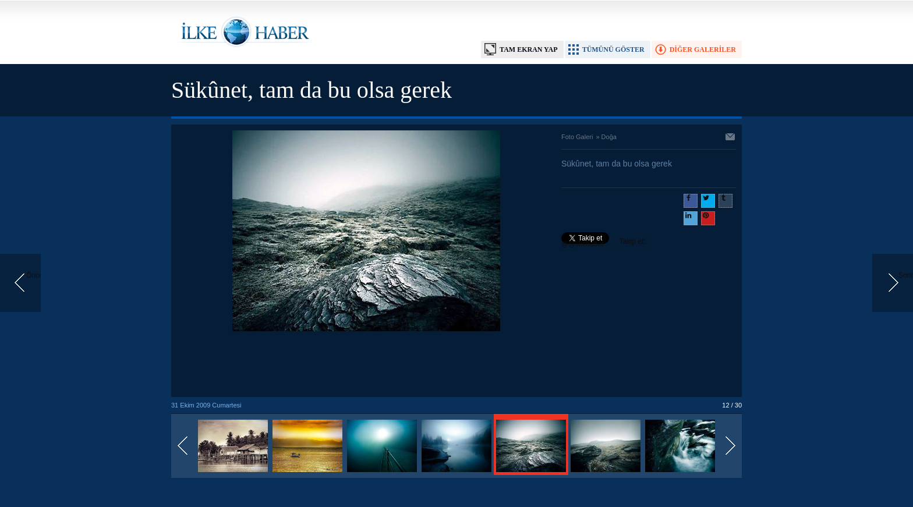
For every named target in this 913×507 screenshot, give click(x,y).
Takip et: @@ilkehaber (603, 242)
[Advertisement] (366, 365)
